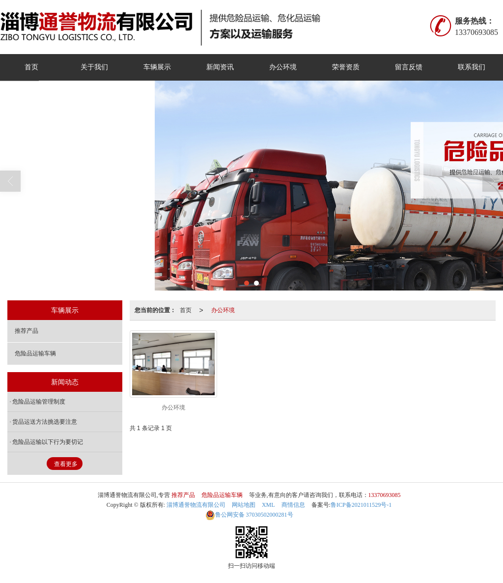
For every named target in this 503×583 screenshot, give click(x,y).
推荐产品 (26, 330)
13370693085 (384, 495)
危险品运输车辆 (35, 353)
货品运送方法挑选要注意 (44, 421)
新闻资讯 (220, 67)
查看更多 (66, 464)
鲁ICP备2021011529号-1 (361, 504)
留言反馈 (408, 67)
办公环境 (283, 67)
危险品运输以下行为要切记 (47, 441)
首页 (31, 67)
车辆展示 (157, 67)
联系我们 (471, 67)
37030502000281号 (249, 514)
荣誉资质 (346, 67)
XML (268, 504)
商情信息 (293, 504)
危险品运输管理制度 (38, 401)
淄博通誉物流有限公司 (196, 504)
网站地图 (243, 504)
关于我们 (94, 67)
